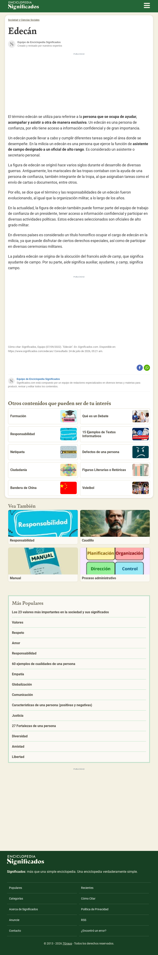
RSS (83, 920)
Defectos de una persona (115, 452)
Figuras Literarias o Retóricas (115, 470)
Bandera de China (43, 488)
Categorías (16, 898)
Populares (15, 887)
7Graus (67, 943)
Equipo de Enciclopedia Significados (38, 379)
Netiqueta (43, 452)
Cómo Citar (88, 898)
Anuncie (14, 920)
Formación (43, 416)
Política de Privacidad (94, 909)
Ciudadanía (43, 470)
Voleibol (115, 488)
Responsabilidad (43, 434)
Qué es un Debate (115, 416)
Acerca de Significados (23, 909)
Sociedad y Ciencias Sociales (24, 20)
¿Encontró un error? (93, 930)
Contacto (15, 930)
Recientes (87, 887)
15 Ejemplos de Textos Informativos (115, 434)
